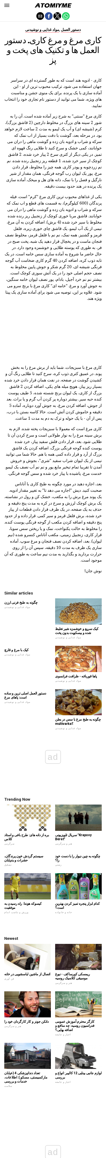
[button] (6, 5)
